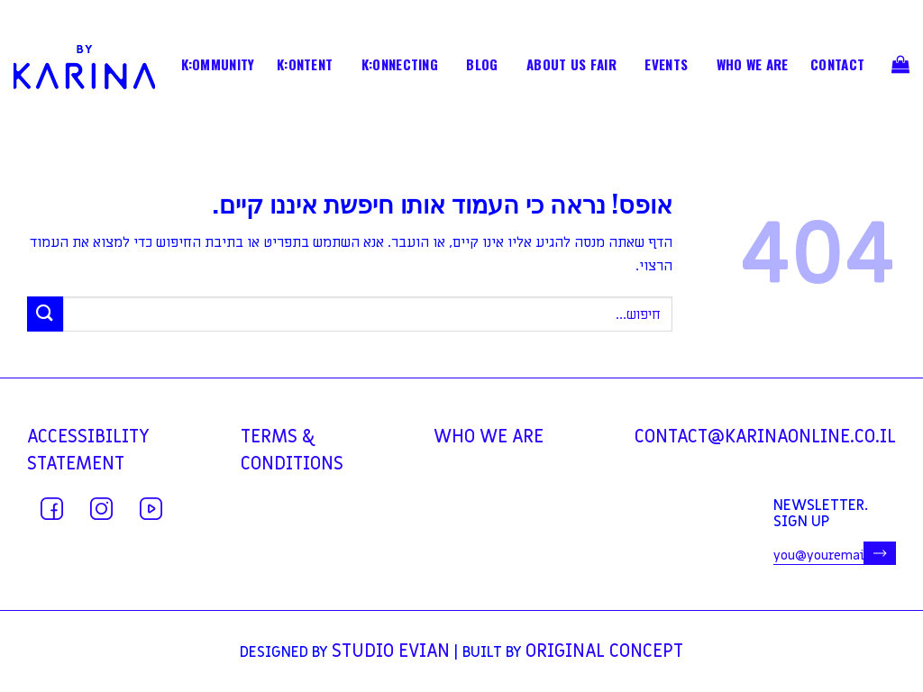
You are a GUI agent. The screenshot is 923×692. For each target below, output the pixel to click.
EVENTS (666, 65)
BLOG (482, 65)
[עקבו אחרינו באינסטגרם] (101, 508)
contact (837, 65)
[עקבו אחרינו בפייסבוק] (52, 508)
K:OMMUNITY (218, 65)
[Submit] (45, 314)
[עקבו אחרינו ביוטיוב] (151, 508)
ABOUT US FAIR (571, 65)
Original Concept (604, 651)
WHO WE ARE (753, 65)
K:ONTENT (305, 65)
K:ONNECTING (399, 65)
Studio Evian (391, 651)
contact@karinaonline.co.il (765, 437)
